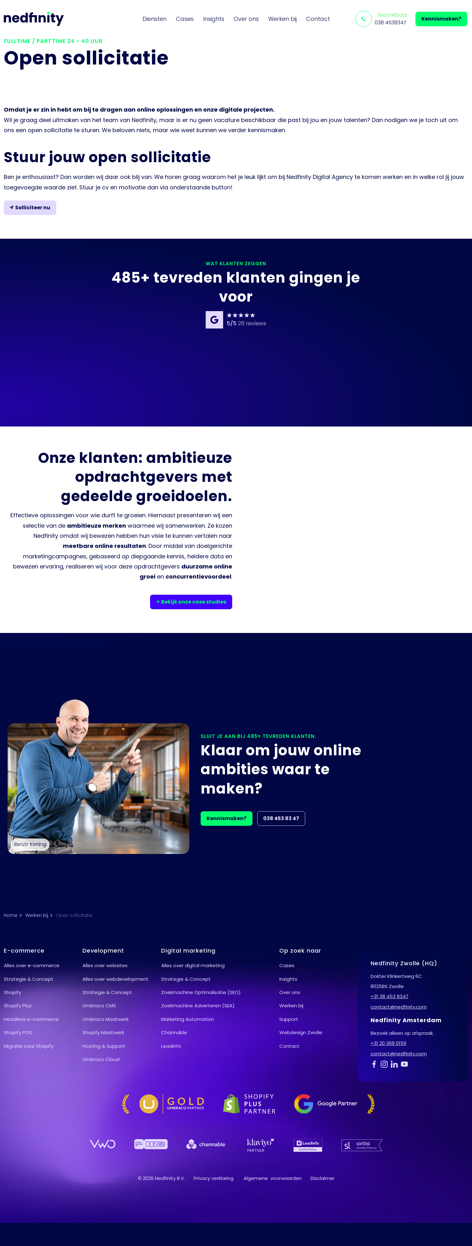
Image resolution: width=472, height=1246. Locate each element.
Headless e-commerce (31, 1019)
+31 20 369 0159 (388, 1043)
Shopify (12, 992)
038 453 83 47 (281, 819)
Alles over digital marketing (193, 965)
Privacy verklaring (213, 1178)
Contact (318, 19)
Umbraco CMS (99, 1005)
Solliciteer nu (30, 208)
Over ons (246, 19)
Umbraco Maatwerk (105, 1019)
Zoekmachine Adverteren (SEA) (198, 1005)
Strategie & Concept (28, 979)
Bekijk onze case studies (191, 602)
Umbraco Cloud (100, 1059)
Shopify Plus (18, 1005)
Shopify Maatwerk (103, 1032)
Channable (174, 1032)
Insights (213, 19)
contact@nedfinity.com (399, 1007)
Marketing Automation (187, 1019)
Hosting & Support (103, 1046)
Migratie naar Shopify (28, 1046)
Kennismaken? (441, 19)
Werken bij (282, 19)
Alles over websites (105, 965)
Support (288, 1019)
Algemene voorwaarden (273, 1178)
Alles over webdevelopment (115, 979)
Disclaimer (323, 1178)
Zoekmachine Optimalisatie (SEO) (201, 992)
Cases (185, 19)
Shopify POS (18, 1032)
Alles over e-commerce (31, 965)
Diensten (154, 19)
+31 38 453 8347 (389, 996)
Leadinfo (171, 1046)
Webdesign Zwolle (300, 1032)
